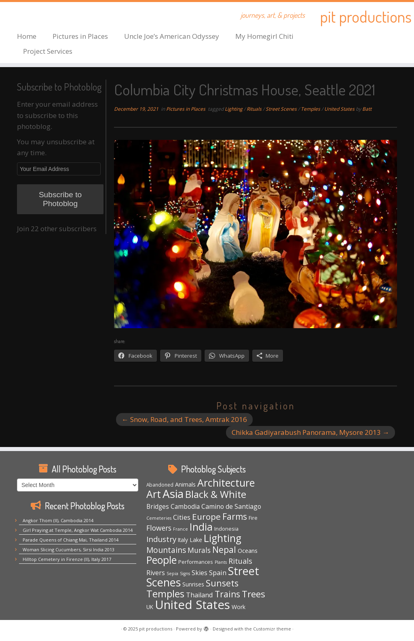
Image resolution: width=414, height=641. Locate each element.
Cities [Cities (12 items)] (181, 517)
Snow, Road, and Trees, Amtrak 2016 (184, 419)
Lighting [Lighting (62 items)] (222, 538)
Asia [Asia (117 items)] (173, 493)
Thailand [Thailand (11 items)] (199, 594)
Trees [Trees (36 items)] (253, 594)
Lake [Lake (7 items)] (196, 540)
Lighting (234, 108)
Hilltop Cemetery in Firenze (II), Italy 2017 (67, 559)
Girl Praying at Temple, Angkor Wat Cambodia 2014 (78, 530)
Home (26, 36)
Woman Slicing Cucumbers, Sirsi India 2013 (68, 549)
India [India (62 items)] (201, 526)
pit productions (366, 16)
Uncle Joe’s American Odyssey (171, 36)
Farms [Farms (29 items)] (234, 516)
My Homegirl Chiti (264, 36)
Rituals (255, 108)
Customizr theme (272, 629)
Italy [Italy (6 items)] (183, 540)
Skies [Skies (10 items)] (199, 572)
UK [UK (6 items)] (149, 607)
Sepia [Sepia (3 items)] (172, 573)
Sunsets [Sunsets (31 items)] (222, 583)
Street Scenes (282, 108)
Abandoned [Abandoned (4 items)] (159, 484)
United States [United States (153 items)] (192, 605)
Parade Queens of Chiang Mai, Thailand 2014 (70, 540)
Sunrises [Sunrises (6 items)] (193, 584)
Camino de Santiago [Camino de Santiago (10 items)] (231, 506)
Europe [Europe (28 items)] (206, 516)
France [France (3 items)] (180, 529)
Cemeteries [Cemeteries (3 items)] (158, 518)
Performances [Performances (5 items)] (195, 561)
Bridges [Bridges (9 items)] (157, 506)
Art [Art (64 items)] (153, 494)
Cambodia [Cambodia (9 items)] (185, 506)
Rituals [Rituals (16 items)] (240, 561)
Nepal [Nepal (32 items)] (224, 549)
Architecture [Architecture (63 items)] (226, 482)
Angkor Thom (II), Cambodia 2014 (58, 520)
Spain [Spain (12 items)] (217, 572)
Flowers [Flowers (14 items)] (158, 528)
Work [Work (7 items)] (238, 607)
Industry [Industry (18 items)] (161, 539)
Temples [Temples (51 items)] (165, 593)
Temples (311, 108)
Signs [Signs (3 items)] (185, 573)
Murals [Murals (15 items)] (199, 550)
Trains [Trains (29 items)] (227, 594)
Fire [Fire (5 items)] (253, 517)
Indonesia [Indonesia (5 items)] (226, 528)
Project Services (47, 51)
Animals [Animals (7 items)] (185, 484)
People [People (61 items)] (161, 560)
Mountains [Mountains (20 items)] (166, 550)
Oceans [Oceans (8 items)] (248, 550)
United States (340, 108)
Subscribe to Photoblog (60, 199)
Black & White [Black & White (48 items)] (215, 494)
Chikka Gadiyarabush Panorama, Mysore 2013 (310, 432)
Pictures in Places (80, 36)
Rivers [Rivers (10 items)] (155, 572)
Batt (367, 108)
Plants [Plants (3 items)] (221, 562)
